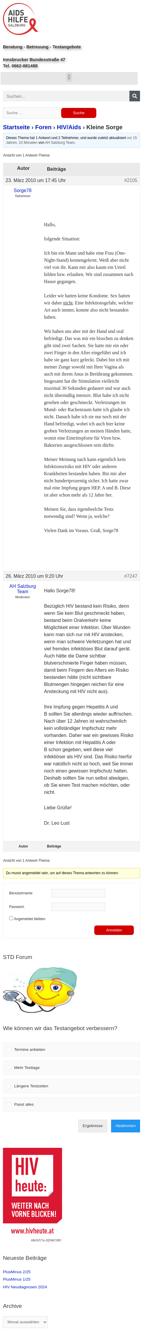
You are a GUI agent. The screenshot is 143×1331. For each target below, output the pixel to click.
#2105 (131, 180)
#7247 (131, 576)
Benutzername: (21, 893)
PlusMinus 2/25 (16, 1272)
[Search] (134, 96)
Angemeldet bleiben (29, 919)
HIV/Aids (69, 127)
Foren (43, 127)
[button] (69, 77)
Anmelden (114, 930)
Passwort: (17, 907)
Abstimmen (126, 1125)
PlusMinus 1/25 (16, 1279)
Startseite (16, 127)
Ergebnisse (93, 1125)
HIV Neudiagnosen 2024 (25, 1287)
